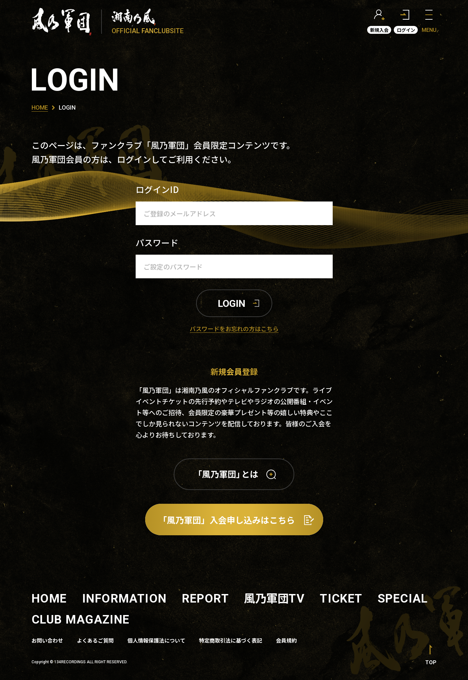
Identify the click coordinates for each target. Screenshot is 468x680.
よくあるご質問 (95, 640)
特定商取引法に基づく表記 (230, 640)
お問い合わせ (47, 640)
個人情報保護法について (156, 640)
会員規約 (286, 640)
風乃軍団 (274, 598)
